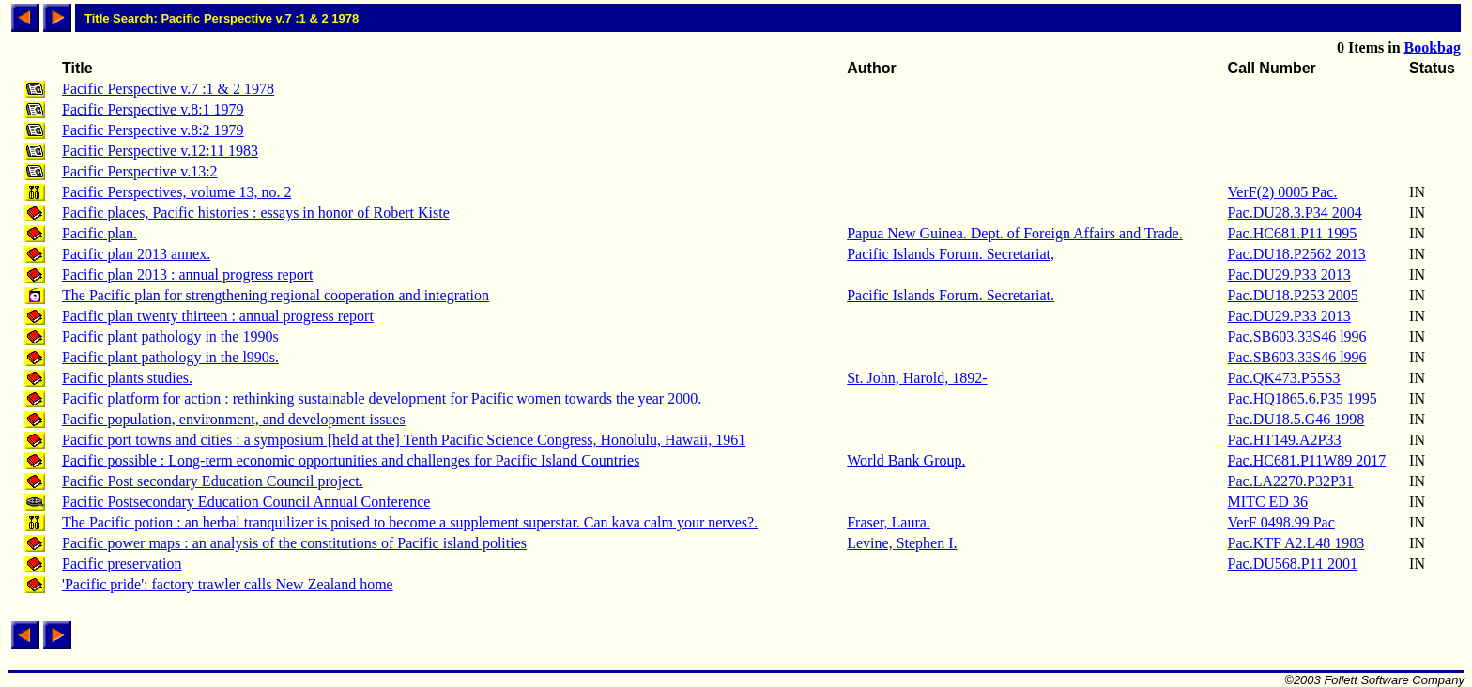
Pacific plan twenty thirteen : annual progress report (218, 316)
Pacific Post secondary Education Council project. (212, 481)
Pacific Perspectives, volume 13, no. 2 (176, 192)
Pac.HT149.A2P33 (1285, 440)
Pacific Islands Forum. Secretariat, (950, 254)
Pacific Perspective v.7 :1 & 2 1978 (168, 89)
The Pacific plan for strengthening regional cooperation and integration (275, 295)
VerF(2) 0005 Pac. (1283, 192)
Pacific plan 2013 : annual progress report (187, 274)
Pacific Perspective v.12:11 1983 (160, 151)
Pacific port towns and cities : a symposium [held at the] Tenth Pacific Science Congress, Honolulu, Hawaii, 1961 (403, 440)
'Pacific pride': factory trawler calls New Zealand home (227, 584)
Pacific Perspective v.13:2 (140, 171)
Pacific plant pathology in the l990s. (170, 357)
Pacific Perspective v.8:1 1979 (153, 109)
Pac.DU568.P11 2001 (1293, 564)
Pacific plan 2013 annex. (136, 254)
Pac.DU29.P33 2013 (1289, 274)
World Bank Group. (906, 460)
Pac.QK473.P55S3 (1284, 378)
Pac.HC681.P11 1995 (1292, 233)
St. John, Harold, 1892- (917, 378)
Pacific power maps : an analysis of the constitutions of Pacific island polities (294, 543)
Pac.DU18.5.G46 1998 (1296, 419)
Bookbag (1432, 47)
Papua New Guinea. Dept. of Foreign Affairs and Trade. (1014, 233)
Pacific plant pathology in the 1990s (170, 336)
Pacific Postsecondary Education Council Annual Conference (246, 502)
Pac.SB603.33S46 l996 (1297, 336)
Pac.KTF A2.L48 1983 (1296, 543)
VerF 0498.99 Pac (1281, 522)
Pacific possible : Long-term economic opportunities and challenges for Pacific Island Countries (350, 460)
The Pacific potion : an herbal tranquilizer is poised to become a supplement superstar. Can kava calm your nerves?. (410, 522)
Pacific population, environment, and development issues (234, 419)
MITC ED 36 (1268, 502)
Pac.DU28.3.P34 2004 (1295, 213)
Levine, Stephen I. (902, 543)
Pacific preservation (122, 564)
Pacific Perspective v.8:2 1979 (153, 130)
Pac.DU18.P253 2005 (1293, 295)
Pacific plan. (99, 233)
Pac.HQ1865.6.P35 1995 (1302, 398)
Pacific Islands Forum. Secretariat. (950, 295)
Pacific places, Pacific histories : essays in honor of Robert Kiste (256, 213)
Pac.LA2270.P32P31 (1291, 481)
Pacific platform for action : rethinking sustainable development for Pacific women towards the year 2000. (381, 398)
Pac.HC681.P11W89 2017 (1307, 460)
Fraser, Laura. (888, 522)
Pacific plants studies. (127, 378)
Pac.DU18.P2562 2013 (1297, 254)
